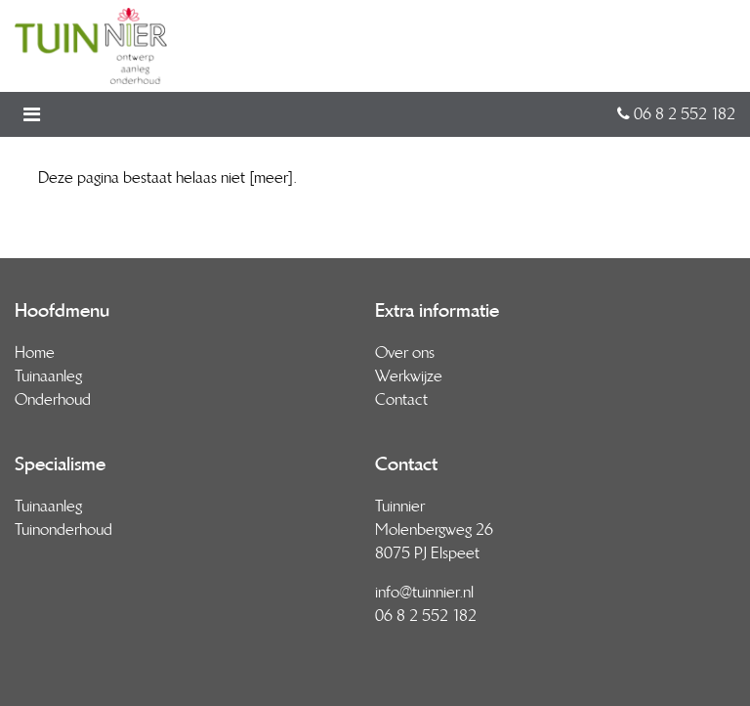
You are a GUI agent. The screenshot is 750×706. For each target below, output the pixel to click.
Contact (401, 399)
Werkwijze (408, 376)
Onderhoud (53, 399)
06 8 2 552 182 (676, 114)
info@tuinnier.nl (424, 592)
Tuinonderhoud (63, 529)
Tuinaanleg (48, 376)
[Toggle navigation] (37, 114)
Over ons (405, 352)
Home (35, 352)
